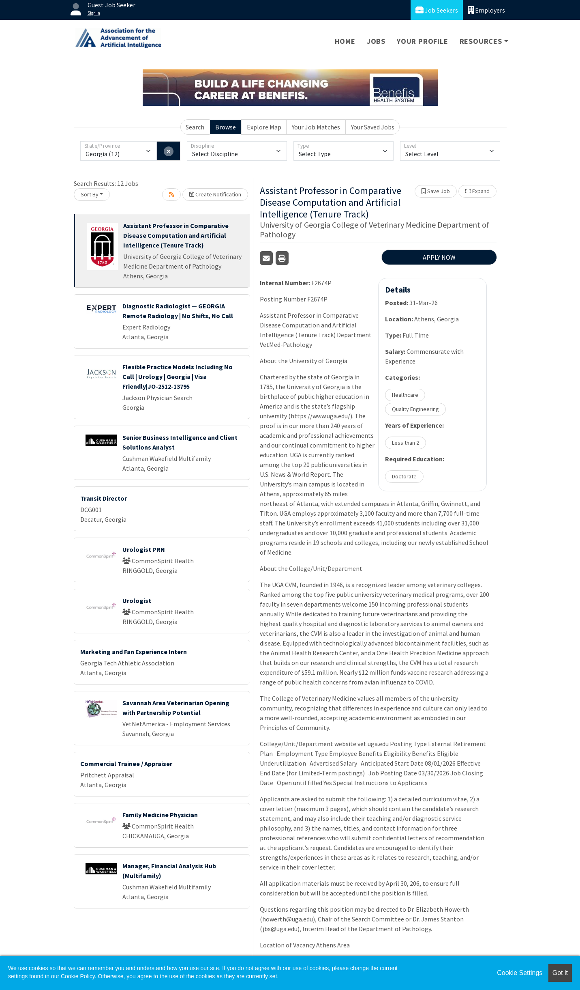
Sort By (89, 194)
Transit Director (103, 498)
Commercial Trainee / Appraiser (126, 764)
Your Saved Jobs (372, 127)
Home (345, 41)
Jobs (376, 41)
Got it (560, 972)
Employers (486, 10)
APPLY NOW (439, 257)
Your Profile (422, 41)
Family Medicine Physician (160, 815)
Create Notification (215, 194)
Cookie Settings (519, 972)
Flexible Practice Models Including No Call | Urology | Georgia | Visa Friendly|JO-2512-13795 (177, 376)
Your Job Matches (316, 127)
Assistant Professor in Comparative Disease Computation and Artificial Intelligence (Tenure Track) (176, 235)
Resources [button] (481, 41)
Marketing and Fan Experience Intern (133, 652)
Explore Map (264, 127)
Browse (225, 127)
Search (195, 127)
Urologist (136, 600)
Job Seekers (436, 10)
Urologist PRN (143, 549)
